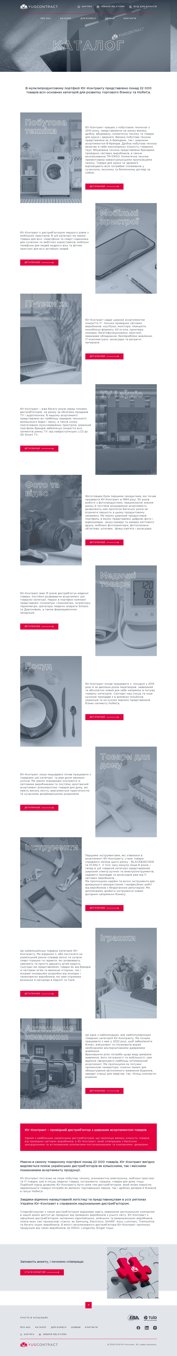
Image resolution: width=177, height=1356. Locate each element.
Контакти (130, 18)
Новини (110, 18)
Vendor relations (55, 1334)
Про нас (46, 18)
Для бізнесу (88, 18)
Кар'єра (29, 1334)
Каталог (66, 18)
